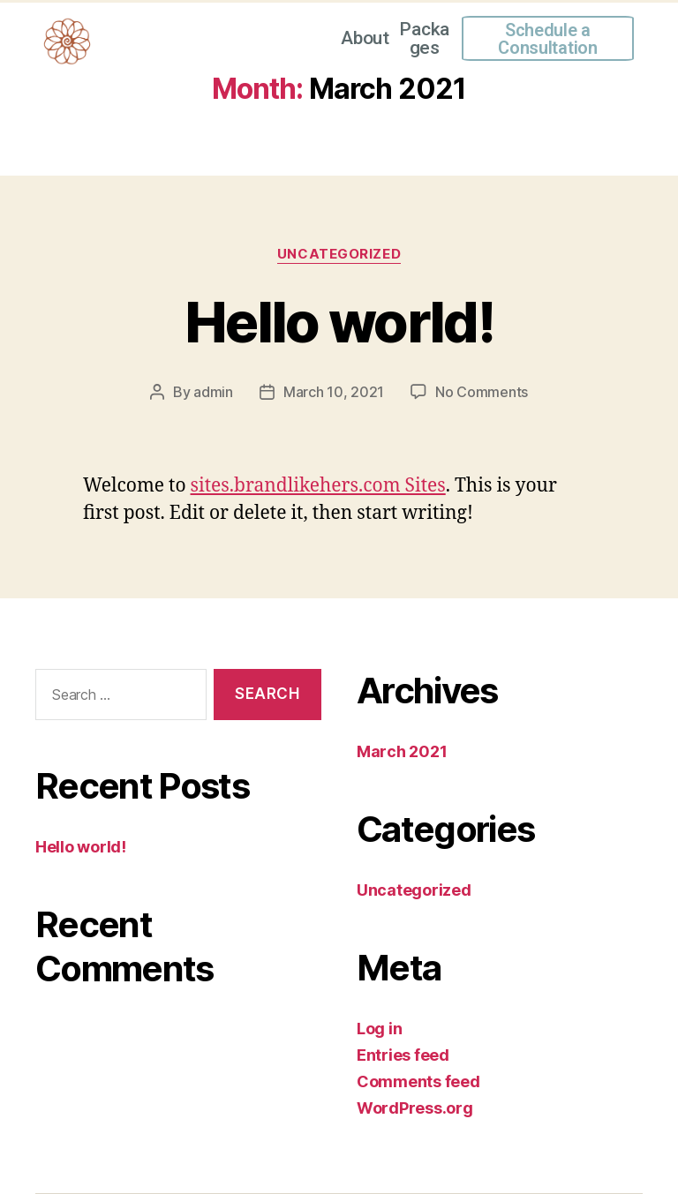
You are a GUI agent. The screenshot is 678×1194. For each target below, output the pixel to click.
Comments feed (418, 1081)
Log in (379, 1028)
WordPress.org (415, 1108)
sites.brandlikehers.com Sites (318, 486)
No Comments (481, 392)
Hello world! (339, 322)
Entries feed (403, 1055)
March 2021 (402, 751)
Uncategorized (339, 254)
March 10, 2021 (333, 392)
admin (213, 392)
